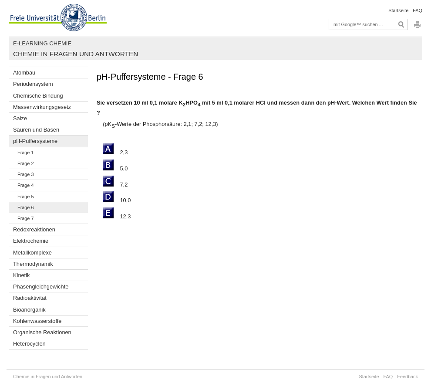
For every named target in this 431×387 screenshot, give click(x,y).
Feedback (407, 376)
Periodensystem (33, 84)
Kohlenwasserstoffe (37, 321)
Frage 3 (25, 174)
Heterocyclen (29, 343)
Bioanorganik (29, 309)
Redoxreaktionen (34, 229)
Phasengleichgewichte (40, 286)
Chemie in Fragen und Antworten (75, 54)
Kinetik (21, 275)
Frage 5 (25, 196)
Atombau (24, 72)
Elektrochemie (30, 241)
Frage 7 (25, 218)
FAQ (417, 10)
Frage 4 (25, 185)
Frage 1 (25, 152)
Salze (20, 118)
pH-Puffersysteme (35, 141)
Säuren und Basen (36, 129)
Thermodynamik (33, 264)
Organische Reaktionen (42, 332)
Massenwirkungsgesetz (42, 107)
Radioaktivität (30, 298)
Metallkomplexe (32, 252)
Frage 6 (25, 207)
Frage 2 (25, 163)
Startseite (398, 10)
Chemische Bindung (38, 95)
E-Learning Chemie (42, 43)
